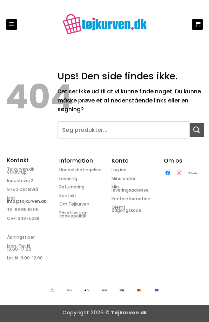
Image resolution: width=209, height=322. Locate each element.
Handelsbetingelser (80, 170)
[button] (11, 24)
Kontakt (67, 196)
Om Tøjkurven (74, 204)
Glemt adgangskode (126, 208)
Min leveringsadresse (130, 188)
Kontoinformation (131, 199)
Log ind (119, 170)
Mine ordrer (123, 178)
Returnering (72, 187)
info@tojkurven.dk (26, 201)
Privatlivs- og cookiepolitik (73, 214)
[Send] (197, 130)
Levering (68, 178)
